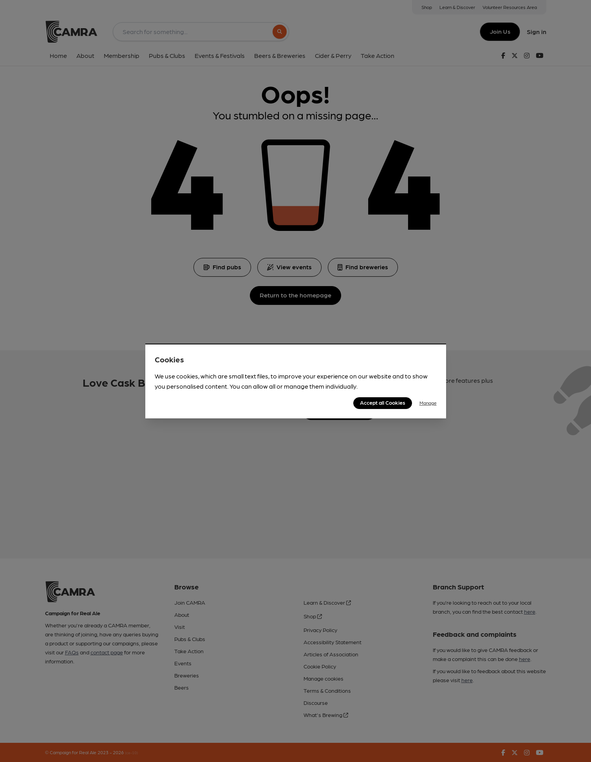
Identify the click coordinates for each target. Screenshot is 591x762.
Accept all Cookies (382, 402)
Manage (428, 402)
